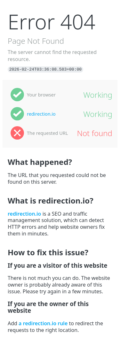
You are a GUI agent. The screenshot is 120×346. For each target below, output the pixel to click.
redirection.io (41, 114)
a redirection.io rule (43, 323)
